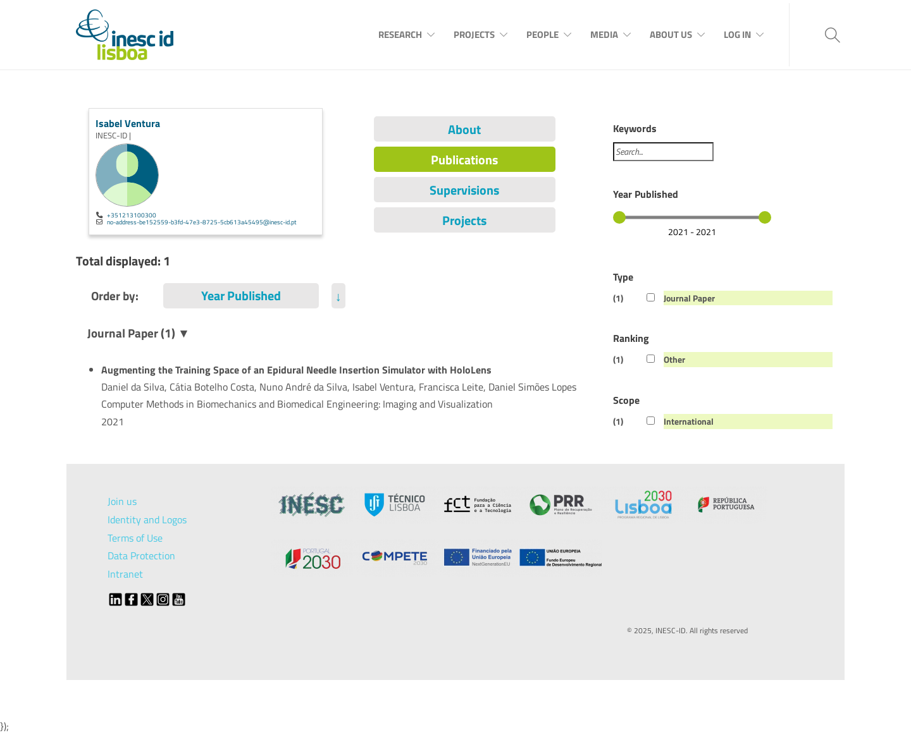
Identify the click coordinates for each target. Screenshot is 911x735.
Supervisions (464, 190)
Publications (464, 159)
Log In (737, 34)
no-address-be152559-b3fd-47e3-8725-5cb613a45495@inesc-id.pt (202, 222)
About (464, 129)
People (542, 34)
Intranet (125, 573)
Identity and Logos (147, 519)
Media (604, 34)
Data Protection (141, 555)
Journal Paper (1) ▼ (138, 333)
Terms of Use (135, 537)
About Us (671, 34)
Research (400, 34)
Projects (474, 34)
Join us (122, 501)
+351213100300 (131, 215)
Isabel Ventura (128, 123)
